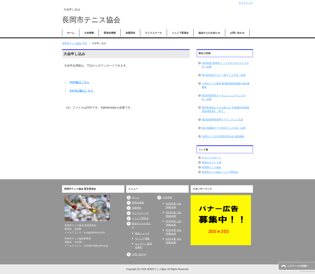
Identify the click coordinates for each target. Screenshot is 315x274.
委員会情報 (110, 32)
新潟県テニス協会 (211, 167)
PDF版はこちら (79, 82)
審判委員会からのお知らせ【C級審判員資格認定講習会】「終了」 (226, 109)
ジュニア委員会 (180, 32)
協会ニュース (142, 233)
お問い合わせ (237, 32)
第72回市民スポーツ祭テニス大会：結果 (223, 75)
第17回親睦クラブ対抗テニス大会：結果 (223, 128)
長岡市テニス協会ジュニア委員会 (220, 172)
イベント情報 (142, 238)
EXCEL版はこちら (81, 90)
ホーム (70, 32)
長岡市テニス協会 (91, 20)
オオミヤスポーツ (211, 157)
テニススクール (153, 32)
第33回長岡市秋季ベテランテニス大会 (222, 119)
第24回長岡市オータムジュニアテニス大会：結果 (223, 97)
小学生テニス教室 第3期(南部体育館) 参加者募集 (226, 85)
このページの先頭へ (298, 266)
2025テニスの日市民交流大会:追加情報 (223, 136)
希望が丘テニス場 (211, 162)
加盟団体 (130, 32)
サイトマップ (245, 2)
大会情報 (89, 32)
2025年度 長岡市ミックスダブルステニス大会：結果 (225, 65)
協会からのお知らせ (209, 32)
